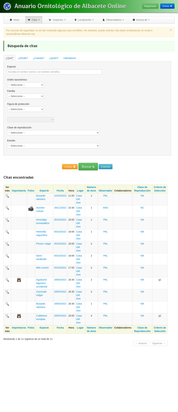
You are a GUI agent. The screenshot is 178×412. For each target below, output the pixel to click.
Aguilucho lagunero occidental (41, 283)
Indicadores (69, 58)
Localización (84, 19)
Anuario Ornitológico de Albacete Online (70, 6)
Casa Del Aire (79, 199)
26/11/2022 (60, 207)
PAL (105, 195)
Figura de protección (18, 104)
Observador (105, 190)
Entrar (167, 6)
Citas (34, 19)
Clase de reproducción (19, 127)
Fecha (60, 190)
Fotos (31, 190)
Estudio (11, 140)
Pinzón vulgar (43, 243)
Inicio (14, 19)
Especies (56, 20)
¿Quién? (54, 58)
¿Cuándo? (38, 58)
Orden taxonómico (17, 79)
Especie (11, 66)
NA (142, 195)
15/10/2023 (60, 195)
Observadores (113, 19)
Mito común (42, 267)
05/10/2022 (60, 219)
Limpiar (69, 166)
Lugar (80, 190)
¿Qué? (9, 58)
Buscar (88, 166)
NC (142, 207)
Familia (11, 91)
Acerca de (141, 19)
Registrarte (150, 6)
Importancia (19, 190)
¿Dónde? (23, 58)
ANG (105, 207)
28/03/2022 (60, 279)
